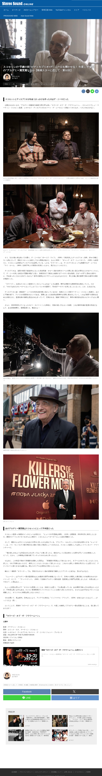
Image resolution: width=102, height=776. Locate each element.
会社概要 (14, 772)
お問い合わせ (68, 772)
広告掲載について (56, 772)
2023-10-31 (16, 76)
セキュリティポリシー (41, 772)
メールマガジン (79, 772)
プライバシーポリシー (26, 772)
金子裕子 (15, 78)
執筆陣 (88, 772)
